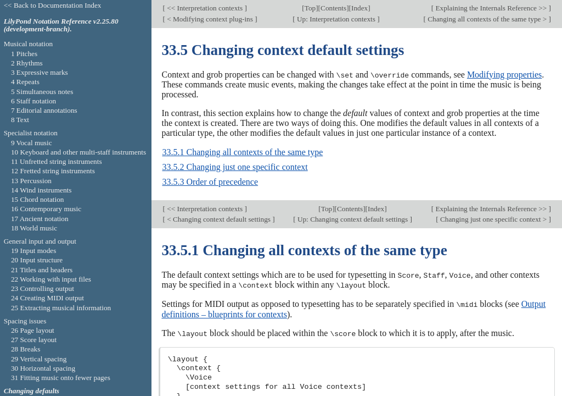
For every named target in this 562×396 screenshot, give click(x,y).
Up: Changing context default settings (353, 219)
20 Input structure (37, 260)
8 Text (20, 120)
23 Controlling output (42, 288)
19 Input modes (34, 250)
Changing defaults (31, 391)
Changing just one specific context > (494, 219)
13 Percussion (31, 181)
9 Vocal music (31, 143)
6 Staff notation (33, 101)
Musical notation (28, 44)
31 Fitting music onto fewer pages (60, 377)
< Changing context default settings (218, 219)
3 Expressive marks (39, 72)
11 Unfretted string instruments (56, 161)
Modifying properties (504, 74)
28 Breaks (25, 349)
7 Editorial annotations (44, 110)
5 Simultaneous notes (42, 91)
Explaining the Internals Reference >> (491, 8)
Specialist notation (31, 133)
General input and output (40, 241)
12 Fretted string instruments (53, 171)
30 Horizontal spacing (43, 368)
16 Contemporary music (46, 209)
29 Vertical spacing (38, 359)
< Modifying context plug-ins (210, 19)
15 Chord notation (37, 199)
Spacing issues (25, 321)
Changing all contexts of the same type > (487, 19)
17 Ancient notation (40, 219)
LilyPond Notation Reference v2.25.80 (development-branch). (61, 25)
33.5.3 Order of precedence (210, 181)
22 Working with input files (51, 279)
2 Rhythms (27, 63)
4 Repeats (25, 82)
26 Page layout (32, 330)
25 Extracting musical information (61, 308)
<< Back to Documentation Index (53, 5)
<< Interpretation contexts (205, 8)
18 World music (34, 228)
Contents (333, 8)
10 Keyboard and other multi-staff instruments (78, 152)
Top (310, 8)
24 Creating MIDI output (47, 298)
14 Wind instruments (41, 190)
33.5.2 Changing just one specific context (234, 167)
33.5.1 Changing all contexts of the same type (242, 152)
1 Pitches (24, 54)
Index (359, 8)
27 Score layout (34, 340)
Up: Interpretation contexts (336, 19)
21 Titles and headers (41, 270)
